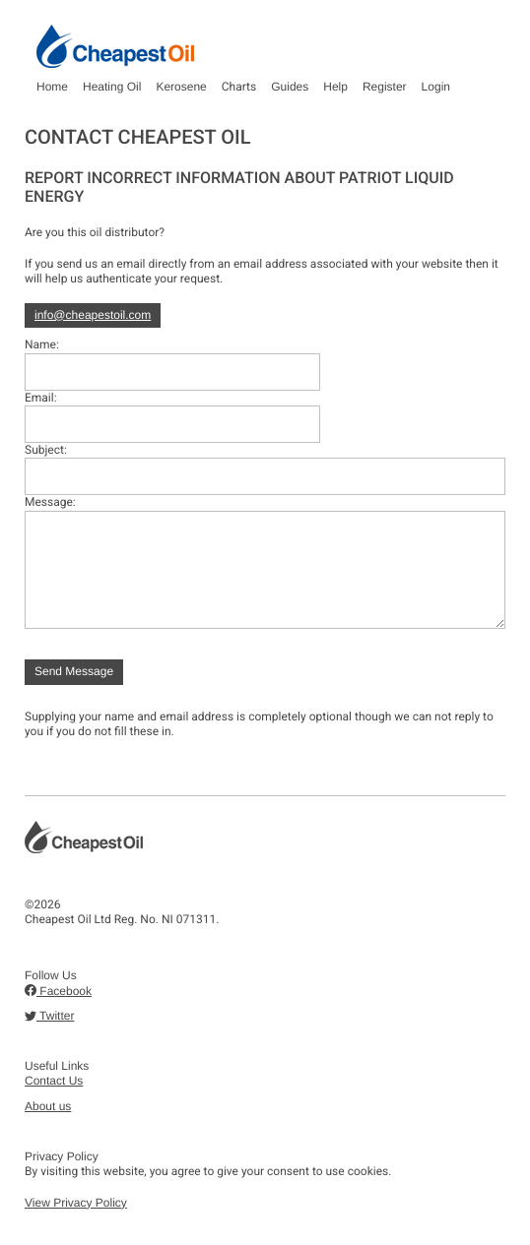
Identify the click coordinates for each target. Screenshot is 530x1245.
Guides (289, 86)
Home (52, 86)
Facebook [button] (58, 991)
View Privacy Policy (76, 1203)
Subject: (46, 450)
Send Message (73, 671)
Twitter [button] (49, 1016)
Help (335, 86)
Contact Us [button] (54, 1081)
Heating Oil (112, 86)
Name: (42, 344)
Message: (50, 502)
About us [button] (48, 1106)
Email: (41, 398)
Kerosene (181, 86)
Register (385, 86)
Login (436, 86)
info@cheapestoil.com (92, 315)
